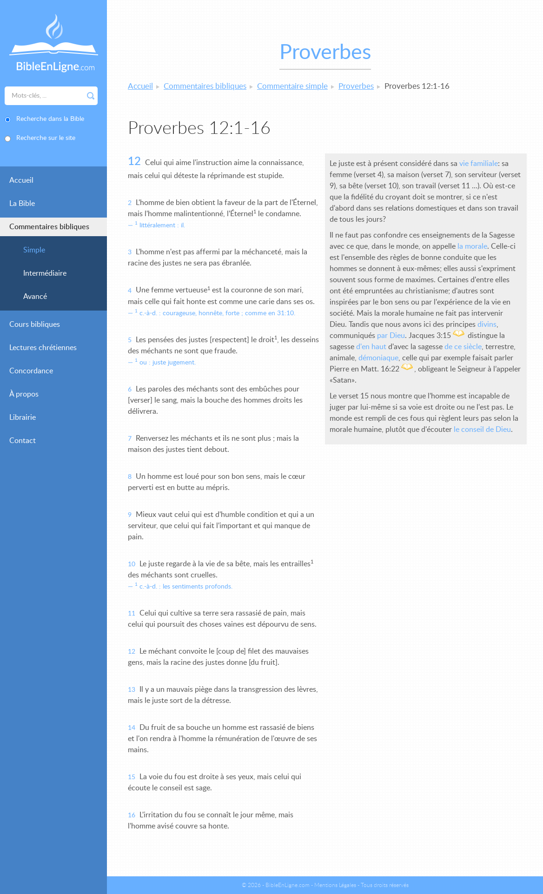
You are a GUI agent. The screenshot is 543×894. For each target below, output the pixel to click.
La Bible (22, 203)
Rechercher (91, 95)
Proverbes (356, 86)
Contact (22, 440)
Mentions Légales (335, 885)
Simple (34, 250)
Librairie (22, 417)
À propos (24, 394)
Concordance (31, 371)
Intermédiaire (44, 273)
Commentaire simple (292, 86)
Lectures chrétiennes (43, 347)
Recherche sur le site (45, 138)
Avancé (35, 296)
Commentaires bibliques (49, 227)
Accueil (21, 180)
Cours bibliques (34, 324)
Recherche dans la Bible (50, 119)
